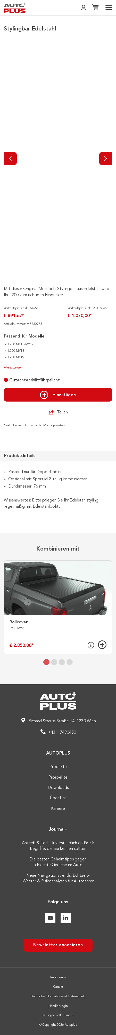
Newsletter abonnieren (58, 945)
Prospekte (58, 777)
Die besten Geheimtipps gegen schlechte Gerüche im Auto (58, 862)
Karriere (58, 809)
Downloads (58, 788)
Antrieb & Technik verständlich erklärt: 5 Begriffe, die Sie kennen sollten (58, 846)
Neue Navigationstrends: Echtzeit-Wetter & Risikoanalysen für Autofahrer (58, 878)
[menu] (108, 7)
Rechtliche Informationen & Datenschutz (58, 996)
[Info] (91, 645)
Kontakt (58, 987)
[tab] (46, 662)
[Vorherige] (10, 158)
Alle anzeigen (13, 367)
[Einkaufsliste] (95, 7)
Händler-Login (58, 1006)
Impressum (58, 977)
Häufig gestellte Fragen (58, 1015)
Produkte (58, 767)
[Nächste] (105, 158)
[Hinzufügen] (102, 644)
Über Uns (58, 798)
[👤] (83, 7)
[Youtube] (50, 918)
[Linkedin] (66, 918)
